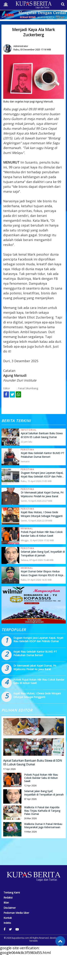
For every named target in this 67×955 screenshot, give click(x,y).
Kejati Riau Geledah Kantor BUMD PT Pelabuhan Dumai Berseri (35, 653)
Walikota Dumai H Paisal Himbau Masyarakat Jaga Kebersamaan (43, 825)
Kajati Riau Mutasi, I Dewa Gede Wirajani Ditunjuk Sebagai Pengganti (37, 695)
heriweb (33, 940)
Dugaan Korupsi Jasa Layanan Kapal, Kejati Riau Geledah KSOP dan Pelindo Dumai (43, 476)
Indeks (7, 923)
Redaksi (8, 897)
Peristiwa (27, 449)
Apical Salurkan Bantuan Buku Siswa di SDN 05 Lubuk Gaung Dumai (32, 762)
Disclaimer (10, 907)
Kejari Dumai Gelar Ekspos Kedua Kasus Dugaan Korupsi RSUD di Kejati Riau (42, 575)
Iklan (6, 902)
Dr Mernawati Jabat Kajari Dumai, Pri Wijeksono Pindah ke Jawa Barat (34, 667)
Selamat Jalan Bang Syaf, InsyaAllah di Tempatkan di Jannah (44, 792)
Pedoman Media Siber (16, 912)
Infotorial (29, 429)
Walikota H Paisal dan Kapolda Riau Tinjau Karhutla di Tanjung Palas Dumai (42, 810)
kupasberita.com (20, 937)
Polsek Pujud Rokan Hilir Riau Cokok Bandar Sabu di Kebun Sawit (41, 778)
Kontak (8, 917)
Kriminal (27, 528)
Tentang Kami (12, 892)
